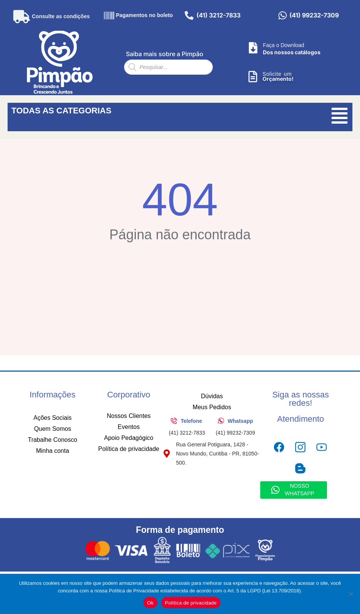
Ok (150, 603)
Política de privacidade (191, 603)
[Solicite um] (252, 76)
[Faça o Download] (253, 47)
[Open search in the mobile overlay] (168, 67)
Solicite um (277, 74)
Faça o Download (283, 45)
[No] (350, 594)
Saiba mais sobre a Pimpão (164, 54)
